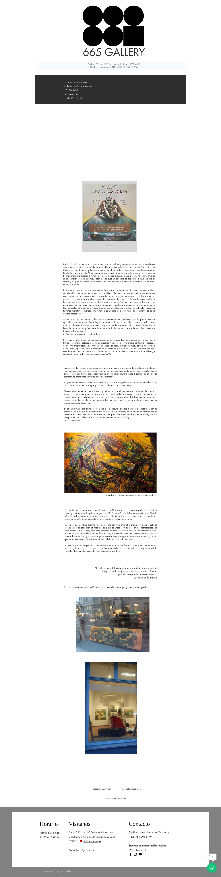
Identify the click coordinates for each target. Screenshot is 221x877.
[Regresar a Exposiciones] (116, 798)
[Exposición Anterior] (101, 789)
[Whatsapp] (130, 832)
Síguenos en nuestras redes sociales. (148, 845)
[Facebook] (130, 854)
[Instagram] (135, 854)
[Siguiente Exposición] (131, 789)
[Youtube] (140, 854)
